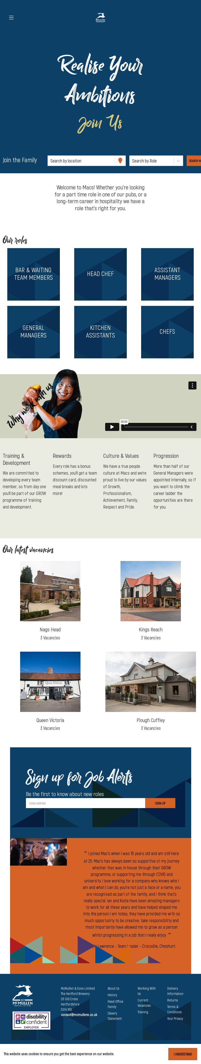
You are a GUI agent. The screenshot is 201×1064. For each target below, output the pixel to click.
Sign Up (160, 803)
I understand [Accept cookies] (183, 1054)
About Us (113, 988)
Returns (172, 1000)
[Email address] (85, 803)
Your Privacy (175, 1018)
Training (143, 1012)
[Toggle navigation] (11, 18)
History (112, 995)
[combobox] (50, 160)
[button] (33, 274)
